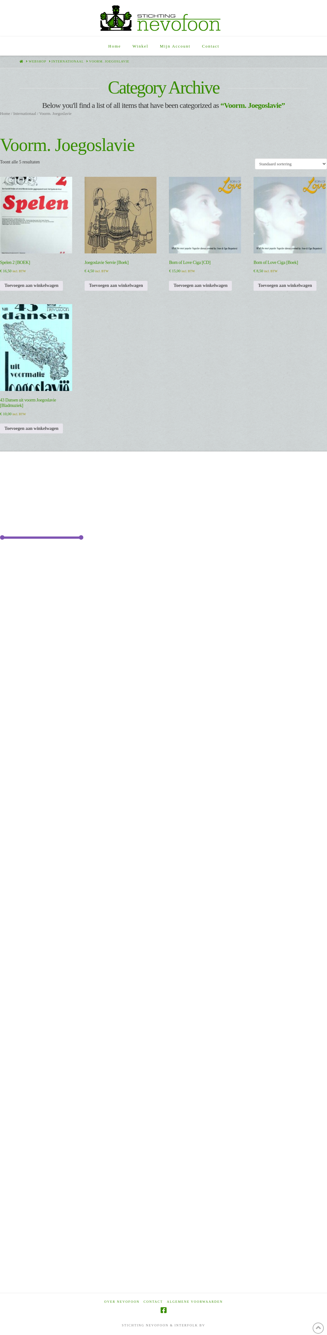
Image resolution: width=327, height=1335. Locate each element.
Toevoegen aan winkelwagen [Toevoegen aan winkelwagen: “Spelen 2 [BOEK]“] (31, 285)
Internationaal (24, 113)
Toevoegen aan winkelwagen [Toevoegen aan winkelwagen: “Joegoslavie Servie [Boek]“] (116, 285)
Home (5, 113)
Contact (153, 1301)
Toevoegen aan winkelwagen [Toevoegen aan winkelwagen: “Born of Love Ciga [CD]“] (200, 285)
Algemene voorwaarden (195, 1301)
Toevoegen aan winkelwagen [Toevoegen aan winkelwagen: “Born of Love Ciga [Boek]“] (285, 285)
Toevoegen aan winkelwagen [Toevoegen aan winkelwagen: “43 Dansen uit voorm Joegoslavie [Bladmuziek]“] (31, 428)
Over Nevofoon (122, 1301)
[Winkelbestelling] (291, 163)
